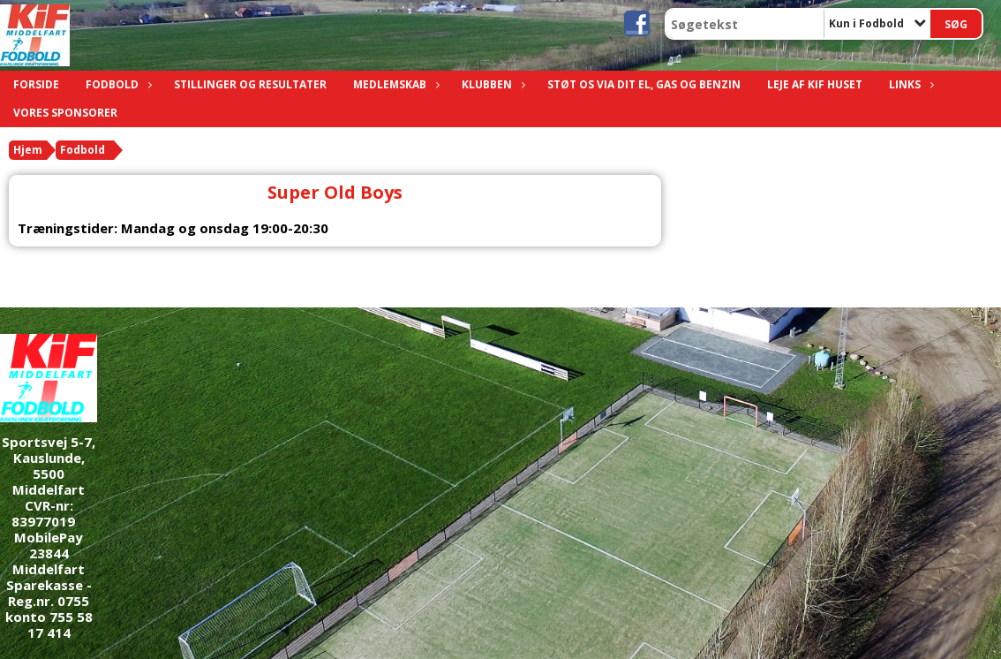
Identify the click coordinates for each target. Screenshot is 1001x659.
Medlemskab (394, 84)
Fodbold (116, 84)
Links (909, 84)
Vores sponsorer (65, 112)
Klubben (491, 84)
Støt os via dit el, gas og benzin (644, 84)
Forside (36, 84)
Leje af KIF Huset (814, 84)
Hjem (27, 149)
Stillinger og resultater (250, 84)
